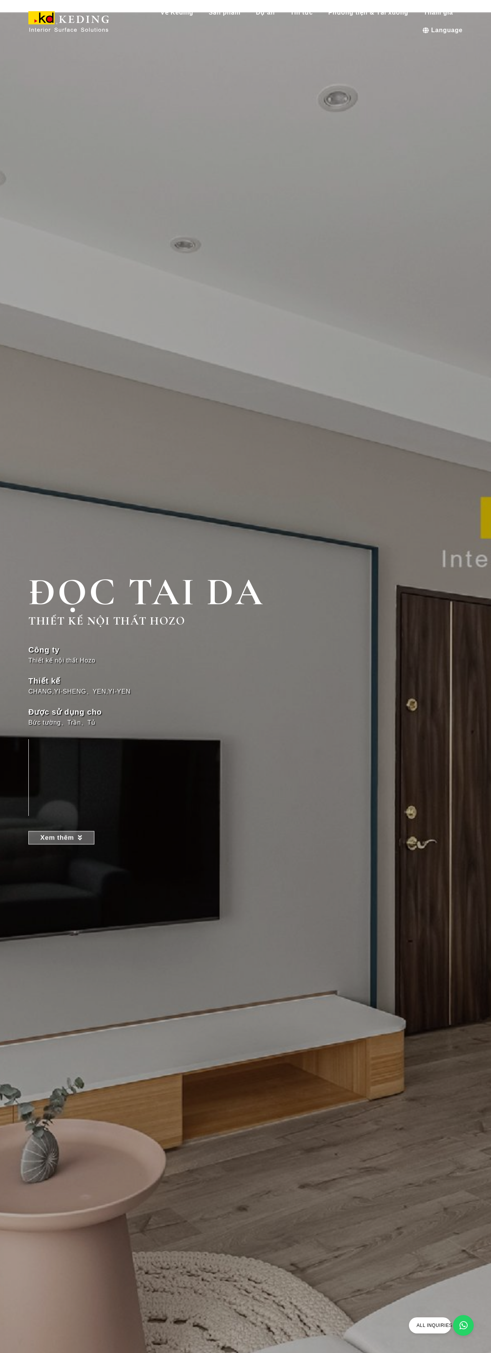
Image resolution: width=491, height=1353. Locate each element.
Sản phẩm (226, 12)
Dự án (267, 12)
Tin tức (303, 12)
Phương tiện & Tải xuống (370, 12)
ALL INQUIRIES (434, 1325)
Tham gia (440, 12)
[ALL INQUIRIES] (463, 1325)
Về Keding (178, 12)
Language (443, 30)
